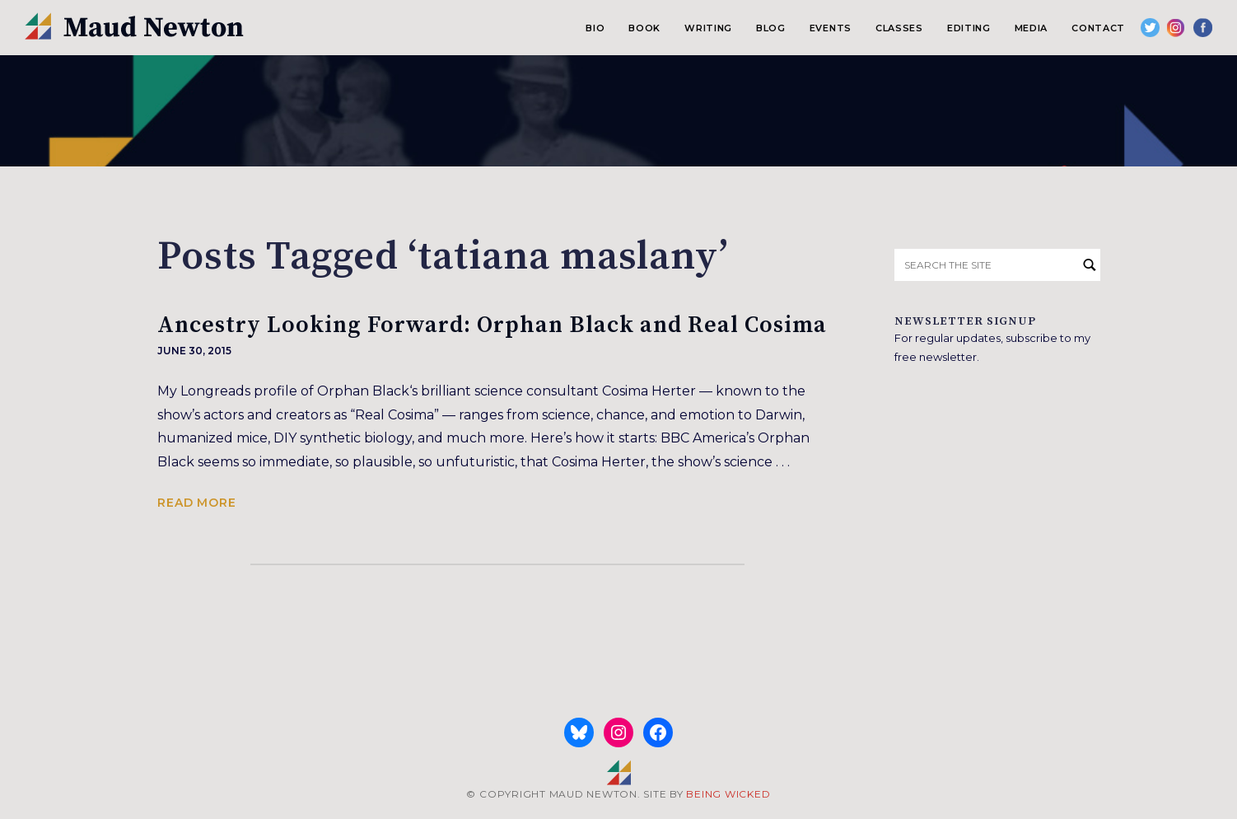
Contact (1098, 28)
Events (831, 28)
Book (644, 28)
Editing (969, 28)
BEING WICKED (728, 794)
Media (1031, 28)
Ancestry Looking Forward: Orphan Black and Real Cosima (492, 325)
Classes (899, 28)
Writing (708, 28)
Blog (771, 28)
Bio (595, 28)
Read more (196, 502)
